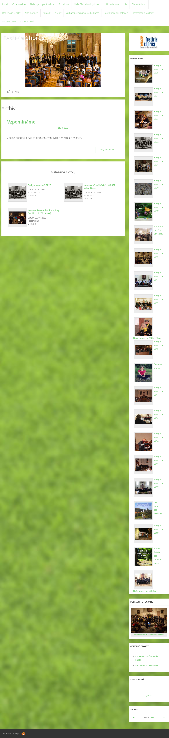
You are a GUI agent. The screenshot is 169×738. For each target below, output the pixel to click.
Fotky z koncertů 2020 (158, 184)
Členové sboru (139, 4)
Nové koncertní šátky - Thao (147, 338)
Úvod (5, 4)
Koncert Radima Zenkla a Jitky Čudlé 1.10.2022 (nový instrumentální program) (43, 213)
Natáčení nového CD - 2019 (158, 230)
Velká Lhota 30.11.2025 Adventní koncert (149, 634)
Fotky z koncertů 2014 (158, 391)
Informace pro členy (143, 13)
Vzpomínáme (9, 21)
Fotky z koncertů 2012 (158, 437)
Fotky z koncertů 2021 (158, 161)
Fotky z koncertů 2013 (158, 414)
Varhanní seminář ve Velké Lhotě (82, 13)
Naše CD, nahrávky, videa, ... (88, 4)
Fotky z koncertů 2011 (158, 460)
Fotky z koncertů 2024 (158, 92)
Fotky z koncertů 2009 (158, 529)
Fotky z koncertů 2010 (158, 483)
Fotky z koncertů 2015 (158, 345)
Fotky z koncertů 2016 (158, 299)
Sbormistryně (27, 21)
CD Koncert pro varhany (158, 508)
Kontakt (46, 13)
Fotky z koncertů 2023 (158, 115)
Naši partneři (31, 13)
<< (134, 717)
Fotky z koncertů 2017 (158, 276)
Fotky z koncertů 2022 (39, 185)
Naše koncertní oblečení (116, 13)
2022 (151, 717)
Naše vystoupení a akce (42, 4)
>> (164, 717)
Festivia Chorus (24, 38)
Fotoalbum (63, 4)
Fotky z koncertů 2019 (158, 207)
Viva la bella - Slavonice (146, 665)
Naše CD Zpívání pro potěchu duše (158, 555)
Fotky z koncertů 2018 (158, 253)
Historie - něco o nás (116, 4)
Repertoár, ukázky (11, 13)
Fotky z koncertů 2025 (158, 69)
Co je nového (19, 4)
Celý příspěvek (107, 149)
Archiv (58, 13)
